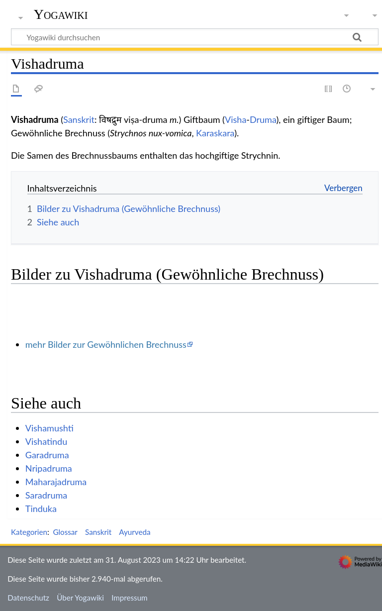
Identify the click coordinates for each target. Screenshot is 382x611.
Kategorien (29, 531)
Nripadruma (48, 468)
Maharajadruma (56, 481)
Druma (263, 119)
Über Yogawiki (80, 597)
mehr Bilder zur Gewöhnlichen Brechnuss (106, 344)
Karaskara (215, 132)
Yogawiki (61, 14)
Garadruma (47, 454)
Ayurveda (134, 531)
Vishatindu (46, 441)
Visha (235, 119)
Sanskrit (79, 119)
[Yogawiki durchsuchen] (194, 37)
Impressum (129, 597)
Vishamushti (49, 427)
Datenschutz (28, 597)
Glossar (65, 531)
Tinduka (41, 508)
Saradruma (46, 495)
